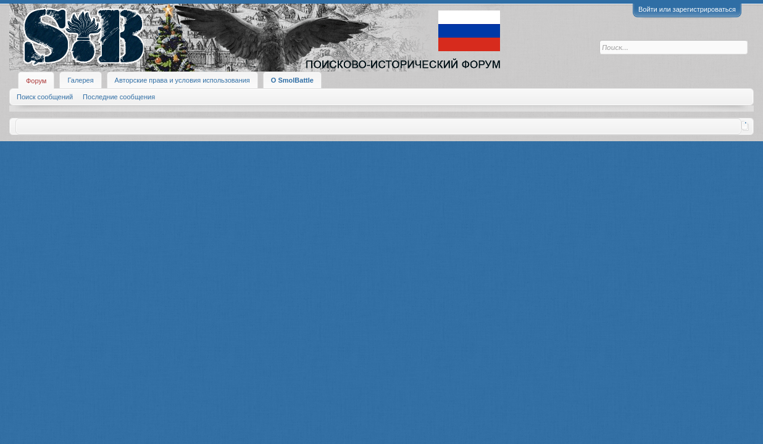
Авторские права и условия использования (182, 80)
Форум (36, 80)
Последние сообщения (119, 97)
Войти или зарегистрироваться (687, 9)
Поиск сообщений (45, 97)
